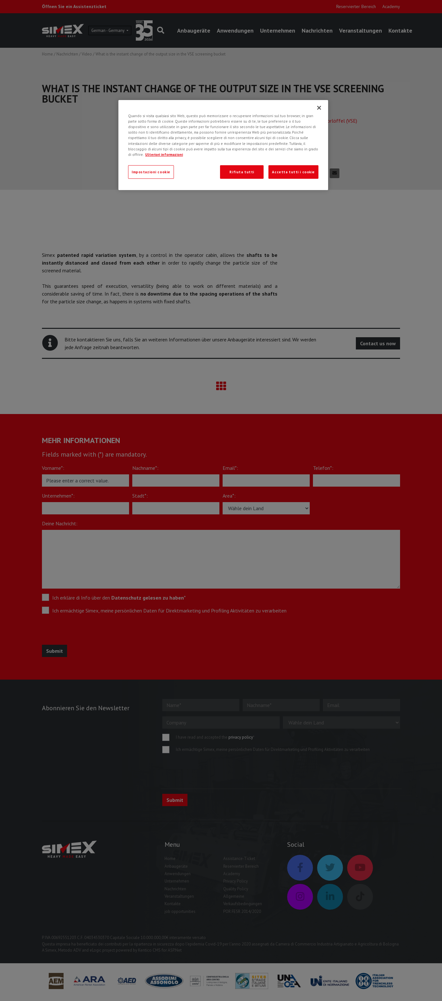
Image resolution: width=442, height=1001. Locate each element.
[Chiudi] (319, 108)
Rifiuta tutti (241, 171)
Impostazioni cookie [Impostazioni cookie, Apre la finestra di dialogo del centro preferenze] (151, 171)
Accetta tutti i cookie (293, 171)
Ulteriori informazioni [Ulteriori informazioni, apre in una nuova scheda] (164, 154)
